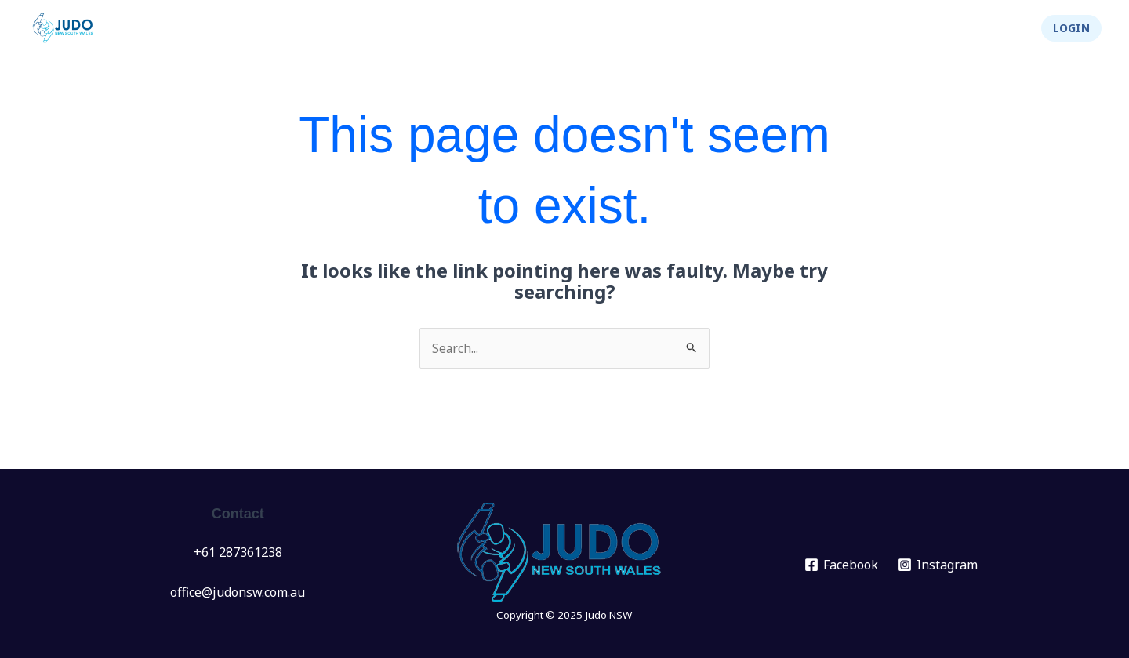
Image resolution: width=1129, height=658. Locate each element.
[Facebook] (842, 565)
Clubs (654, 28)
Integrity (924, 28)
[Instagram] (938, 565)
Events (577, 28)
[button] (1071, 28)
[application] (596, 28)
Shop (998, 28)
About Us (831, 28)
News (508, 28)
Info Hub (737, 28)
